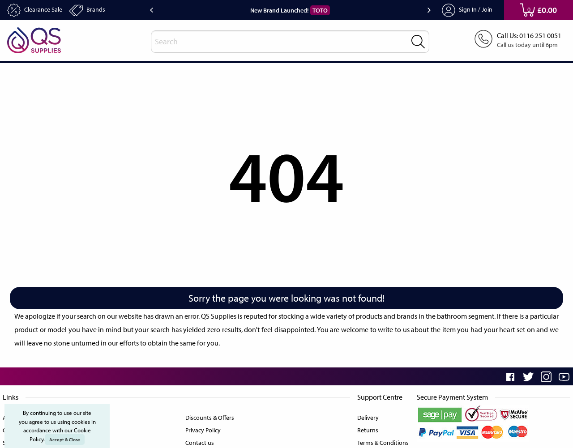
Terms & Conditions (381, 440)
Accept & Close (65, 439)
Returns (365, 428)
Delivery (365, 415)
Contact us (199, 440)
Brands (95, 10)
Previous (151, 10)
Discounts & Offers (209, 415)
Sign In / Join (467, 10)
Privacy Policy (203, 428)
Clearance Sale (37, 10)
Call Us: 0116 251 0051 (526, 35)
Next (429, 10)
